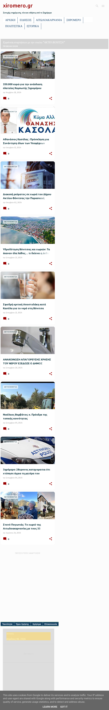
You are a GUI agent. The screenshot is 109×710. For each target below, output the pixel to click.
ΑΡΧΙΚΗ (10, 20)
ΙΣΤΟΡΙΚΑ (33, 26)
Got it (63, 706)
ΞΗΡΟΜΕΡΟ (73, 20)
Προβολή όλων (10, 46)
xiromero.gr (18, 5)
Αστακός (11, 633)
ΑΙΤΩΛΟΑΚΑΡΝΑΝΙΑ (49, 20)
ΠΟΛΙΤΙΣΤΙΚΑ (13, 26)
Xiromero (29, 653)
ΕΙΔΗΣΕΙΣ (26, 20)
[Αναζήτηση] (97, 6)
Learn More (50, 706)
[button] (50, 99)
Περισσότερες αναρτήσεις (27, 553)
